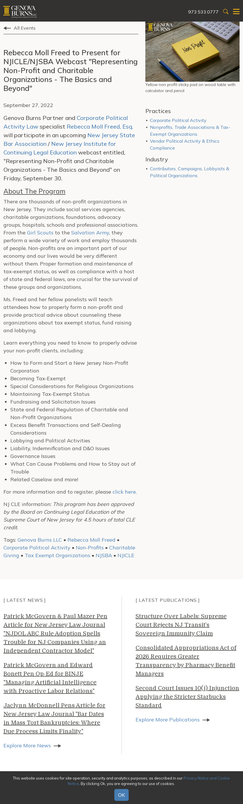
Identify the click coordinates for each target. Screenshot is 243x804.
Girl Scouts (40, 232)
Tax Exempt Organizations (57, 555)
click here (124, 491)
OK (121, 795)
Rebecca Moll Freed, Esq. (100, 126)
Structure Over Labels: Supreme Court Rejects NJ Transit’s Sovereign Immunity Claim (181, 625)
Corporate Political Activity (36, 547)
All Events (25, 28)
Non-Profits (90, 547)
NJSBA (104, 555)
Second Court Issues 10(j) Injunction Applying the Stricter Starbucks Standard (187, 697)
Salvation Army (90, 232)
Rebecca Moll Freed (91, 539)
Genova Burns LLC (40, 539)
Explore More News (27, 745)
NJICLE (125, 555)
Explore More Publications (168, 719)
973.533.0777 (203, 12)
